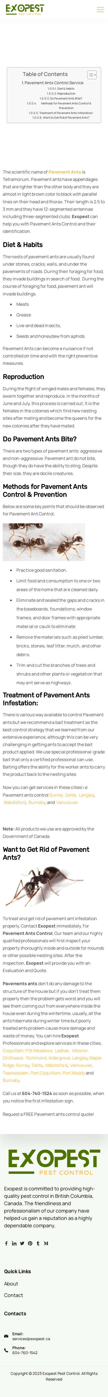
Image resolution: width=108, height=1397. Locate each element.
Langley (86, 795)
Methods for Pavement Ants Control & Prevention (66, 105)
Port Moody (73, 1073)
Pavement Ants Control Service (54, 82)
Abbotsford (15, 802)
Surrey (22, 1065)
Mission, (80, 1050)
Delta (37, 1065)
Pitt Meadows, (39, 1050)
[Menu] (100, 9)
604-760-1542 (25, 1352)
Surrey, (56, 795)
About (11, 1283)
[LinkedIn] (14, 1243)
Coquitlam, (14, 1050)
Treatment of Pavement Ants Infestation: (66, 113)
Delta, (71, 795)
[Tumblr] (38, 1243)
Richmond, (37, 1058)
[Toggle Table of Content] (89, 75)
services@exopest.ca (31, 1338)
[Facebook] (6, 1243)
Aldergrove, (60, 1058)
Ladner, (62, 1050)
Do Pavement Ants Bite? (66, 98)
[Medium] (46, 1243)
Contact (13, 1295)
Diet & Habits (66, 88)
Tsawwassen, (16, 1073)
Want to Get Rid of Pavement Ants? (66, 117)
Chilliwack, (13, 1058)
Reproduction (66, 93)
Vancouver (67, 802)
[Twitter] (22, 1243)
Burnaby (37, 802)
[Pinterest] (30, 1243)
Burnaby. (12, 1080)
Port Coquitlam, (46, 1073)
